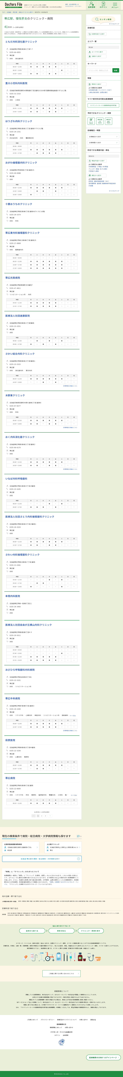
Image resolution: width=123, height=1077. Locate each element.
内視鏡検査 (92, 167)
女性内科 (44, 915)
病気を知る (61, 931)
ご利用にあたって (32, 1020)
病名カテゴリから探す (26, 12)
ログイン (57, 1035)
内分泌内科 (11, 915)
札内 (48, 901)
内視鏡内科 (97, 913)
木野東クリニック (15, 395)
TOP (3, 12)
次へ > (50, 815)
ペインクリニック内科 (112, 913)
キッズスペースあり (105, 90)
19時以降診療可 (94, 92)
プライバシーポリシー (48, 1020)
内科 (9, 913)
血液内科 (78, 913)
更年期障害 (92, 183)
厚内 (73, 901)
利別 (54, 901)
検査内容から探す (97, 161)
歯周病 (99, 183)
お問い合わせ (83, 1020)
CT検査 (99, 167)
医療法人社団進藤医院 (17, 315)
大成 (34, 901)
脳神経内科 (50, 915)
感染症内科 (90, 913)
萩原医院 (10, 740)
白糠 (79, 901)
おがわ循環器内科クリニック (21, 162)
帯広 (45, 901)
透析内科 (38, 915)
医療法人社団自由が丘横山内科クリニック (28, 624)
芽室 (31, 901)
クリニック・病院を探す (90, 931)
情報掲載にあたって (56, 1027)
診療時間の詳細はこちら (70, 386)
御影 (28, 901)
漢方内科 (103, 913)
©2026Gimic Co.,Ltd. (61, 1074)
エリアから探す (96, 52)
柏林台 (42, 901)
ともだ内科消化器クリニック (21, 41)
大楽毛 (90, 901)
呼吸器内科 (34, 913)
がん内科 (33, 915)
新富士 (100, 901)
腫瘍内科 (84, 913)
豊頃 (63, 901)
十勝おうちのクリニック (18, 204)
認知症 (91, 181)
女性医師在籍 (93, 90)
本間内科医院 (12, 596)
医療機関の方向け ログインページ (103, 1057)
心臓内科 (73, 913)
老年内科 (56, 915)
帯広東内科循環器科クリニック (22, 232)
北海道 (9, 12)
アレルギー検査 (94, 169)
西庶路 (83, 901)
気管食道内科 (27, 913)
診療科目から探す (97, 34)
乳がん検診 (103, 169)
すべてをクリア (114, 24)
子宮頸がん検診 (94, 171)
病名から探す (95, 175)
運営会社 (93, 1020)
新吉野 (67, 901)
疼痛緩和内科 (63, 915)
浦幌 (70, 901)
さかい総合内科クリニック (20, 353)
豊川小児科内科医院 (16, 83)
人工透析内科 (59, 913)
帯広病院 (10, 778)
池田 (57, 901)
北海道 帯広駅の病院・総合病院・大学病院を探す (40, 859)
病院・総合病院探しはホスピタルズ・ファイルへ (73, 5)
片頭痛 (91, 186)
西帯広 (38, 901)
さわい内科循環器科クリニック (22, 554)
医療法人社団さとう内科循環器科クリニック (29, 516)
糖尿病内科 (67, 913)
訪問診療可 (104, 92)
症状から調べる (32, 931)
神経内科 (52, 913)
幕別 (51, 901)
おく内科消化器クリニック (20, 437)
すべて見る (73, 715)
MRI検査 (105, 167)
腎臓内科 (47, 913)
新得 (19, 901)
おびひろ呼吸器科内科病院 (20, 669)
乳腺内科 (75, 915)
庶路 (87, 901)
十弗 (60, 901)
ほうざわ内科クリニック (18, 121)
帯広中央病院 (12, 698)
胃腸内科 (19, 913)
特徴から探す (95, 84)
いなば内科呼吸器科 (16, 478)
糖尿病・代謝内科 (25, 915)
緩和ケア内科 (82, 915)
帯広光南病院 (12, 277)
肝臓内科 (70, 915)
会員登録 (65, 1035)
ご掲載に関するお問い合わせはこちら (61, 974)
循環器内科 (41, 913)
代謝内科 (16, 915)
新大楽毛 (95, 901)
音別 (76, 901)
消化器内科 (13, 913)
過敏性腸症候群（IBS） (102, 181)
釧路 (104, 901)
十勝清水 (23, 901)
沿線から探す (95, 56)
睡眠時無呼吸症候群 (109, 183)
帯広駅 (15, 12)
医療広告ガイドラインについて (67, 1020)
